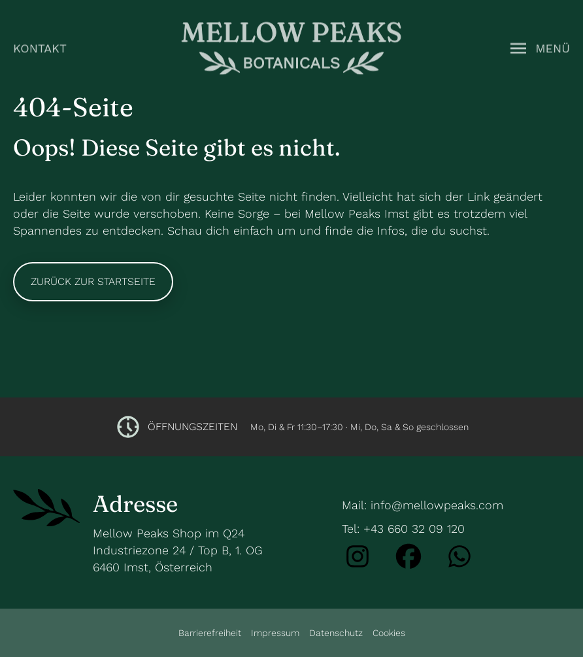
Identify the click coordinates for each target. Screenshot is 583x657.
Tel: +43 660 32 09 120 (403, 528)
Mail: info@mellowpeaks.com (422, 505)
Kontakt (40, 47)
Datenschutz (336, 633)
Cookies (389, 633)
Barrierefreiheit (209, 633)
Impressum (275, 633)
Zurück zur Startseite (93, 281)
